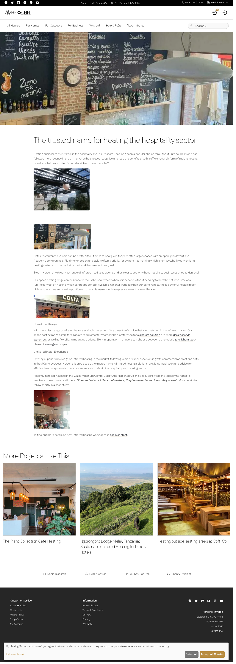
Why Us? (94, 26)
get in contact (118, 435)
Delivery (86, 615)
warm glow (51, 344)
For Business (75, 26)
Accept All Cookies (212, 654)
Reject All (191, 654)
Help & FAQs (113, 26)
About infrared (136, 26)
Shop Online (16, 619)
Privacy (86, 619)
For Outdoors (53, 26)
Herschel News (90, 605)
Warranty (87, 624)
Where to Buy (17, 615)
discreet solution (149, 335)
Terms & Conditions (92, 610)
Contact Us (16, 610)
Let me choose (15, 654)
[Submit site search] (191, 26)
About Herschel (18, 605)
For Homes (32, 26)
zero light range (184, 340)
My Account (16, 624)
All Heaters (13, 26)
